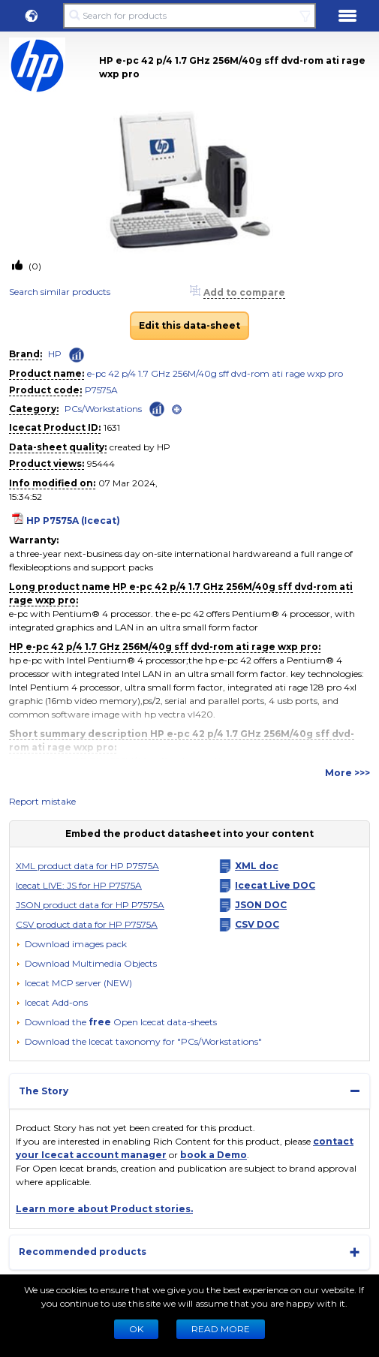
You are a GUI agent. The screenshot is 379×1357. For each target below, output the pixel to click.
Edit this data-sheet (189, 325)
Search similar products (59, 291)
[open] (177, 409)
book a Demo (213, 1154)
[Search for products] (189, 16)
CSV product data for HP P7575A (87, 924)
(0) (33, 266)
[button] (31, 16)
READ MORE (220, 1328)
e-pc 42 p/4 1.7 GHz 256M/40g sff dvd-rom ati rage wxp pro (215, 373)
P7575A (101, 390)
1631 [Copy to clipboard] (112, 427)
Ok (136, 1328)
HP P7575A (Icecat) (73, 520)
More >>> (347, 772)
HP (55, 354)
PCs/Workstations (103, 408)
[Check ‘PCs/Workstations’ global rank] (157, 408)
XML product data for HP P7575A (87, 865)
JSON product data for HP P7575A (90, 904)
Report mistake (42, 801)
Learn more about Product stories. (104, 1208)
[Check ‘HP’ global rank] (77, 355)
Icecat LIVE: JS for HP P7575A (79, 885)
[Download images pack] (71, 944)
